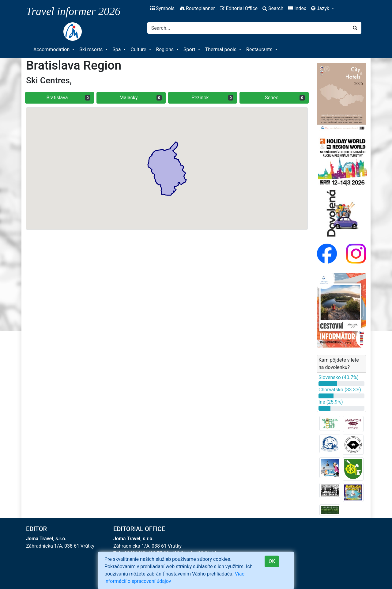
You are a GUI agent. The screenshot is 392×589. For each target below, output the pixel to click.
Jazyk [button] (320, 8)
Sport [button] (190, 49)
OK (272, 561)
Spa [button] (117, 49)
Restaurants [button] (259, 49)
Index (297, 8)
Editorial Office (239, 8)
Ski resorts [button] (91, 49)
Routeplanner (197, 8)
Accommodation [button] (52, 49)
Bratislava (68, 98)
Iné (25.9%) (330, 402)
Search (272, 8)
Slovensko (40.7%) (338, 377)
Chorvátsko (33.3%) (339, 390)
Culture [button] (139, 49)
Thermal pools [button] (221, 49)
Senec (285, 98)
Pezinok (212, 98)
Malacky (140, 98)
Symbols (162, 8)
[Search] (248, 28)
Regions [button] (165, 49)
